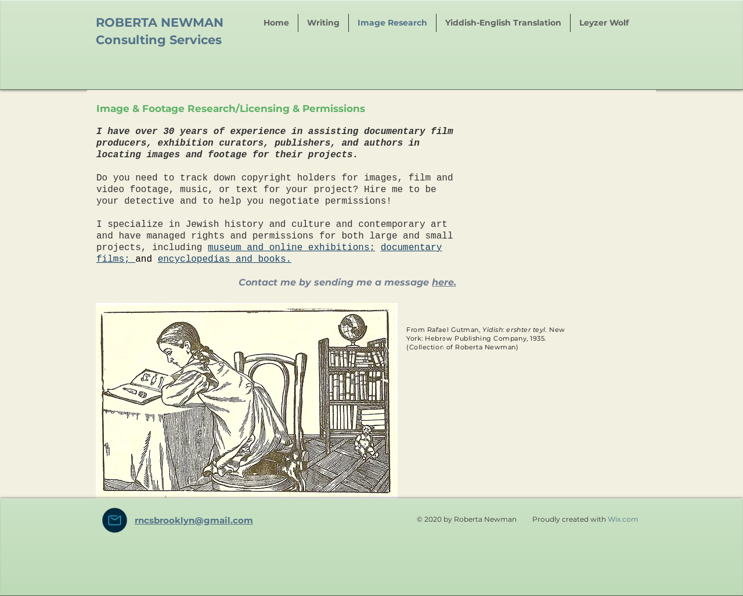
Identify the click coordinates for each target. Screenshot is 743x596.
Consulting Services (159, 39)
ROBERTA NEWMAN (159, 22)
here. (444, 282)
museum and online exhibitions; (291, 248)
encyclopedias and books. (224, 259)
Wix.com (623, 519)
